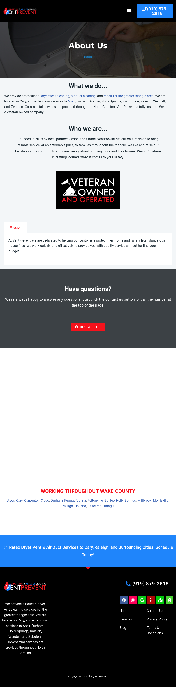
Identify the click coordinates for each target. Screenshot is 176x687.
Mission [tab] (15, 227)
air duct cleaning (83, 96)
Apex (71, 101)
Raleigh (67, 506)
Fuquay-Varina (75, 501)
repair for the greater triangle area (129, 96)
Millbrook (144, 501)
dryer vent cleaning (55, 96)
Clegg (45, 501)
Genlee (109, 501)
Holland (80, 506)
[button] (129, 10)
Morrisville (160, 501)
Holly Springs (126, 501)
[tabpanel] (88, 249)
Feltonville (95, 501)
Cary (19, 501)
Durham (57, 501)
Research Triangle (101, 506)
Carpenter (31, 501)
